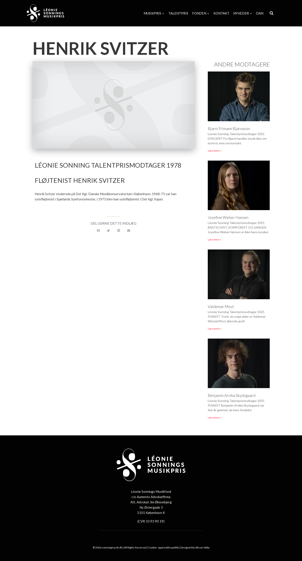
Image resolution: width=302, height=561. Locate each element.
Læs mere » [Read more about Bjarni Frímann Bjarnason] (214, 150)
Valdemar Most (221, 306)
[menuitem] (259, 13)
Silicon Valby (202, 547)
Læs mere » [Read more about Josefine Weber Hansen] (214, 239)
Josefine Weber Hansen (228, 217)
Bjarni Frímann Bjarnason (229, 128)
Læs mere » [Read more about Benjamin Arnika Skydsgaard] (214, 417)
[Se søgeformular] (271, 13)
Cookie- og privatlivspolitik (163, 547)
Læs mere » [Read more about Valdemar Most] (214, 328)
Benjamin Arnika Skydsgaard (231, 395)
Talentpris (178, 13)
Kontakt (221, 13)
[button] (98, 231)
